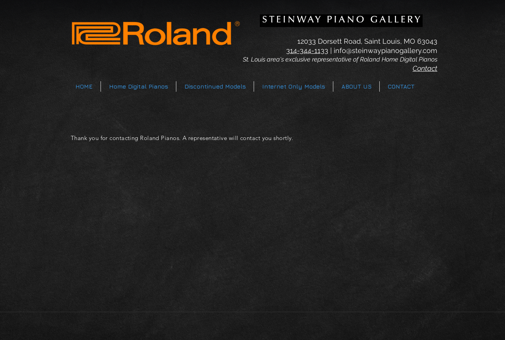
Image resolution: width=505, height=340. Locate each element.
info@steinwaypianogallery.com (385, 50)
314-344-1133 (307, 50)
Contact (425, 68)
